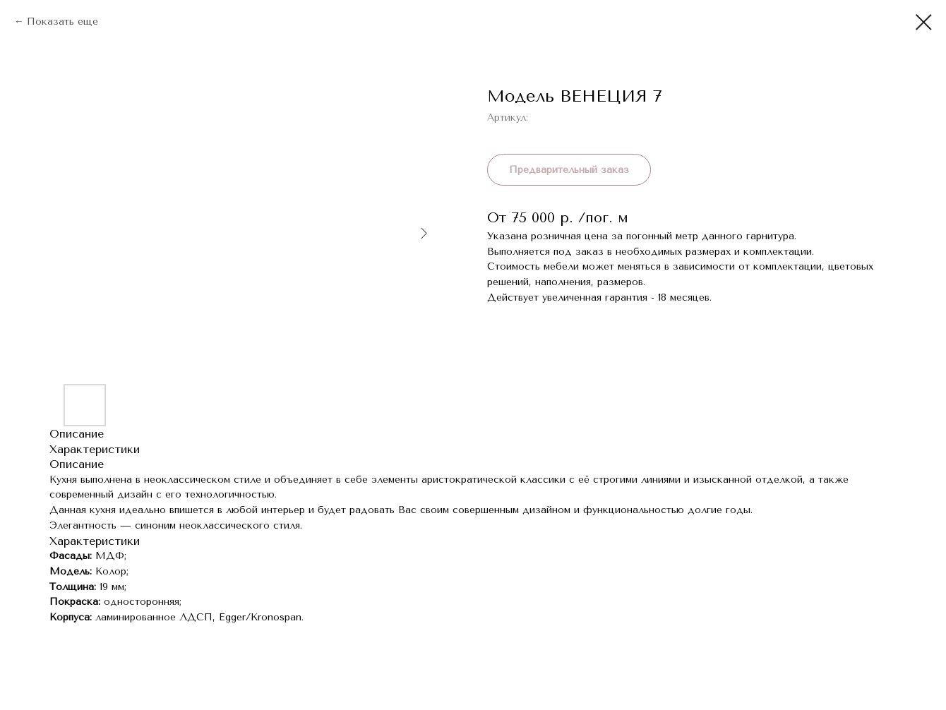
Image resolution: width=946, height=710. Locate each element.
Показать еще (62, 22)
